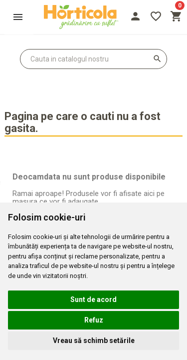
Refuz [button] (93, 320)
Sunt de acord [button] (93, 300)
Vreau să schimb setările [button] (94, 340)
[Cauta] (93, 59)
